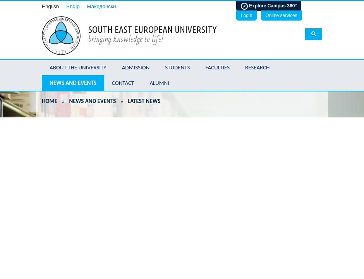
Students (177, 67)
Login (246, 15)
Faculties (217, 67)
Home (49, 101)
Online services (281, 15)
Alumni (159, 82)
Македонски (101, 6)
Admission (136, 67)
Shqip (73, 6)
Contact (123, 82)
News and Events (73, 82)
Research (257, 67)
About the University (78, 67)
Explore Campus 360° (269, 6)
